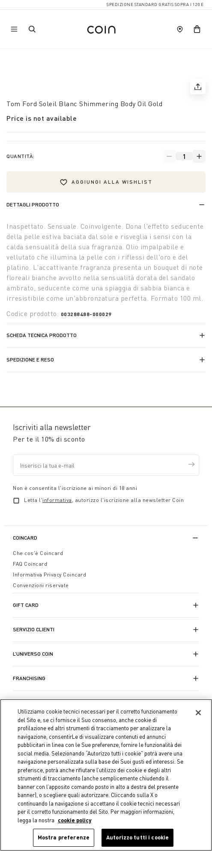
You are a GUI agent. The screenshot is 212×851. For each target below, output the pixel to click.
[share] (197, 86)
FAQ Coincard (30, 564)
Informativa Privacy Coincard (49, 574)
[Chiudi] (198, 712)
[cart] (197, 29)
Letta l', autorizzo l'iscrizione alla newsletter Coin (104, 500)
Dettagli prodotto (32, 204)
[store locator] (179, 29)
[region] (106, 775)
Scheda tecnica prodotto (41, 335)
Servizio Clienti (33, 629)
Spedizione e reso (30, 359)
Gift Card (26, 605)
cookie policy (74, 820)
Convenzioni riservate (41, 585)
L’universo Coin (33, 654)
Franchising (29, 678)
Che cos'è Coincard (38, 553)
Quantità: (20, 156)
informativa (57, 500)
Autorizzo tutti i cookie (137, 837)
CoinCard (25, 537)
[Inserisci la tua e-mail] (106, 465)
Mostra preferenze (64, 837)
